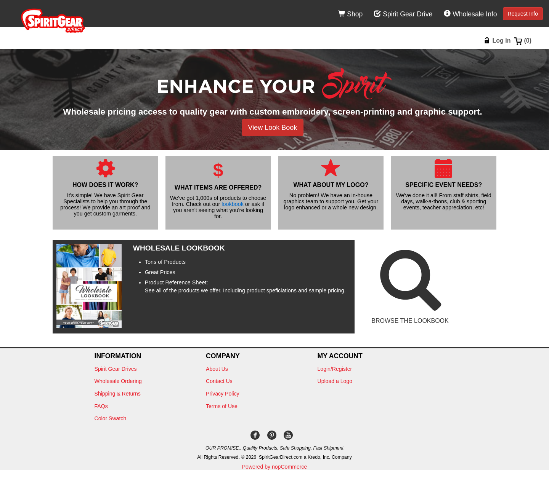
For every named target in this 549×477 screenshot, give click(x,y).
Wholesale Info (470, 14)
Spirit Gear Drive (403, 14)
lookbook (233, 204)
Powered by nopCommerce (274, 467)
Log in (501, 40)
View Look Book (272, 127)
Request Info (523, 14)
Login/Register (335, 369)
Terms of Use (222, 406)
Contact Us (219, 381)
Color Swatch (111, 418)
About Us (217, 369)
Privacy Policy (222, 394)
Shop (350, 14)
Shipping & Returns (118, 394)
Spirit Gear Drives (116, 369)
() (527, 40)
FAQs (101, 406)
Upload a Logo (335, 381)
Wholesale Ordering (118, 381)
